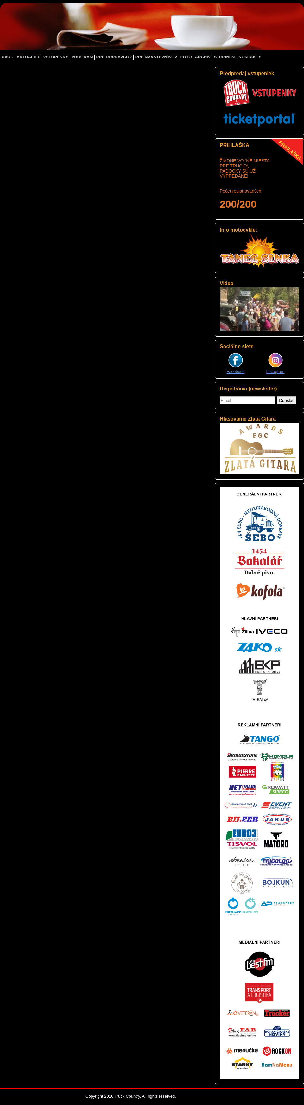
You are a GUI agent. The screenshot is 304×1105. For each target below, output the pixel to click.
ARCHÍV (203, 57)
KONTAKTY (249, 57)
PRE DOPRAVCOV (114, 57)
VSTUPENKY (55, 57)
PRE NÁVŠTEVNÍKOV (156, 57)
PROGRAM (82, 57)
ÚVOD (8, 57)
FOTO (186, 57)
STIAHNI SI (224, 57)
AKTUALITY (28, 57)
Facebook (235, 371)
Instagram (275, 371)
